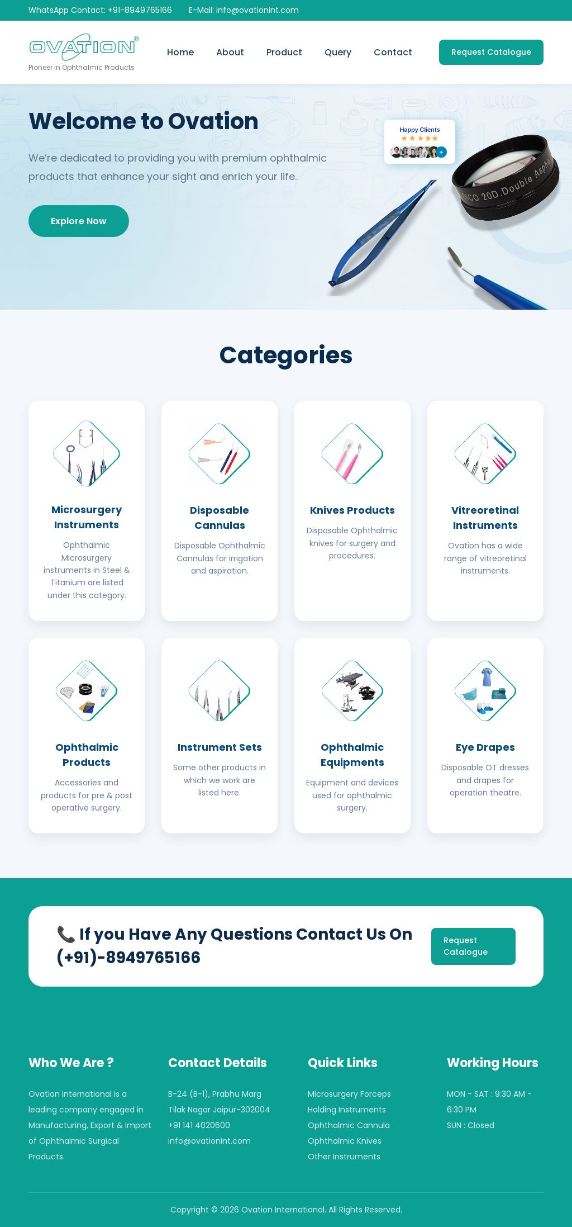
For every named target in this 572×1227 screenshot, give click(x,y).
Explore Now (79, 221)
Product (284, 52)
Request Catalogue (491, 52)
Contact (393, 52)
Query (338, 52)
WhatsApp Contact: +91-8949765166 (100, 10)
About (230, 52)
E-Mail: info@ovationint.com (244, 10)
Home (180, 52)
